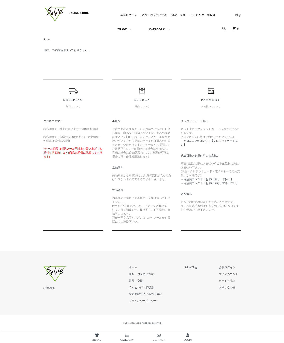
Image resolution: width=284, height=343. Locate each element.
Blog (238, 15)
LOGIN (188, 337)
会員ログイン (128, 15)
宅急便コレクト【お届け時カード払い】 (208, 179)
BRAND (122, 29)
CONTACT (159, 337)
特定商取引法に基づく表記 (156, 294)
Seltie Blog (197, 267)
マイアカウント (231, 274)
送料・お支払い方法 (154, 15)
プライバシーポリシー (154, 301)
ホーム (46, 39)
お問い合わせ (229, 287)
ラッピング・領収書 (202, 15)
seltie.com (49, 288)
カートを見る (229, 281)
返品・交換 (178, 15)
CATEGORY (156, 29)
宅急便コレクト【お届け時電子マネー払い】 (211, 183)
